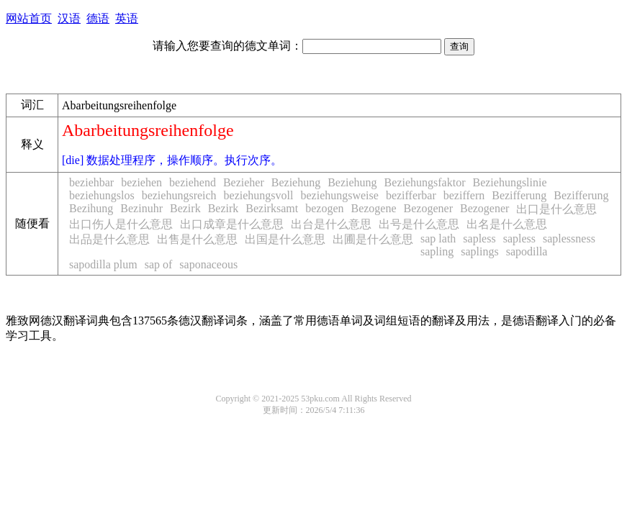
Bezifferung (519, 195)
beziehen (141, 182)
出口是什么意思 (556, 209)
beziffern (463, 195)
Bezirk (185, 208)
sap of (159, 264)
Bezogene (373, 208)
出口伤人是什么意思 (121, 224)
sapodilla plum (103, 264)
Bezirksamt (271, 208)
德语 (97, 18)
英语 (126, 18)
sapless (479, 238)
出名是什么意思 (506, 224)
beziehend (192, 182)
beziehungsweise (339, 195)
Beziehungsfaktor (425, 182)
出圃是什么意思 (373, 239)
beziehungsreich (179, 195)
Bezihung (91, 208)
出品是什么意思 (109, 239)
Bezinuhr (141, 208)
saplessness (569, 238)
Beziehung (295, 182)
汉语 (69, 18)
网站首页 (29, 18)
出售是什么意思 (197, 239)
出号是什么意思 (419, 224)
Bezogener (428, 208)
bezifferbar (411, 195)
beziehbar (91, 182)
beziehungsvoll (259, 195)
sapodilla (527, 251)
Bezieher (243, 182)
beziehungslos (102, 195)
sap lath (438, 238)
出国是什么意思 (285, 239)
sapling (437, 251)
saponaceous (208, 264)
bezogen (324, 208)
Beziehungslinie (509, 182)
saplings (479, 251)
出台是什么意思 (331, 224)
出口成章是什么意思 (232, 224)
